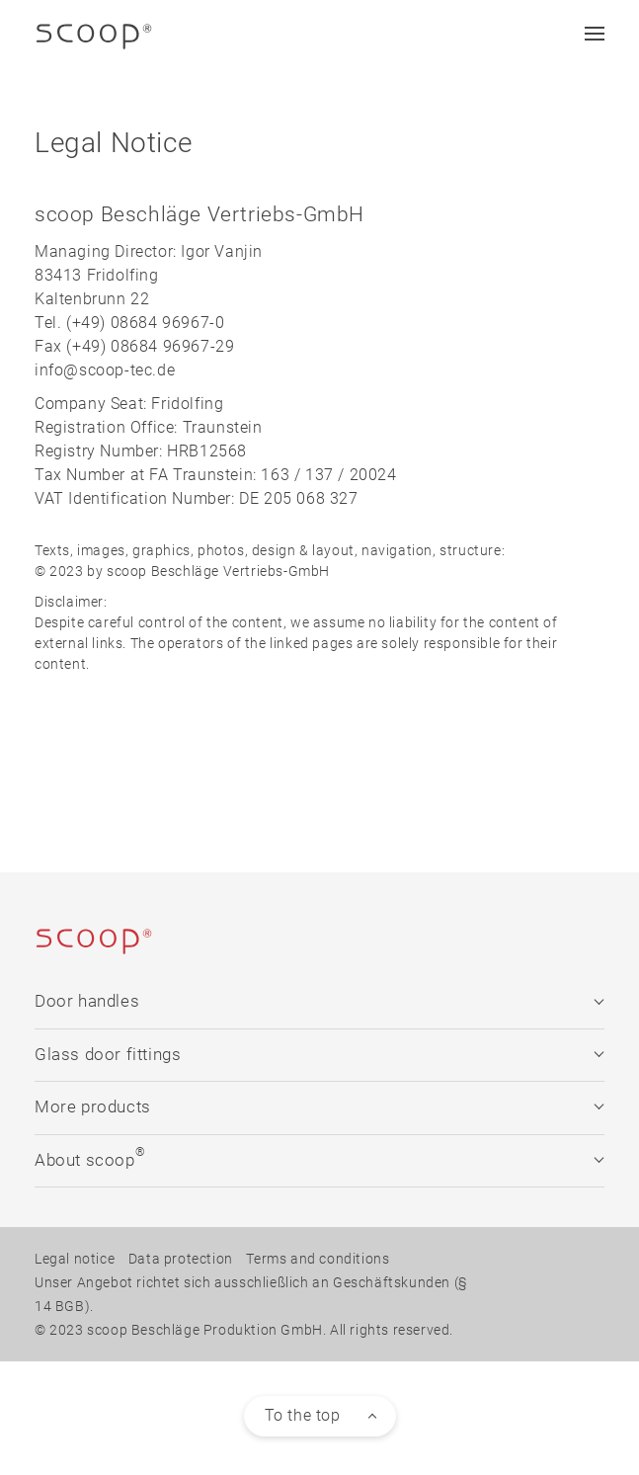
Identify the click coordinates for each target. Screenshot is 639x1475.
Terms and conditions (317, 1259)
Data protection (180, 1259)
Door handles (319, 1001)
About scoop (319, 1157)
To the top (303, 1415)
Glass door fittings (319, 1054)
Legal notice (75, 1259)
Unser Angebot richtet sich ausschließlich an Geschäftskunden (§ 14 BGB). (251, 1294)
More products (319, 1107)
